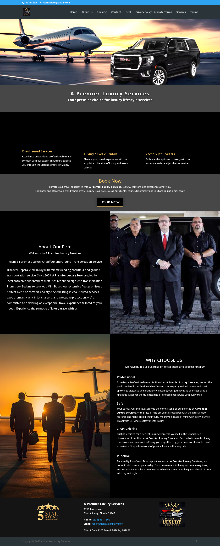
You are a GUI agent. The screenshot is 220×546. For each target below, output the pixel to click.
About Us (86, 12)
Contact (116, 12)
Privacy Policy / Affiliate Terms (154, 12)
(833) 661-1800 (101, 519)
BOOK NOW (110, 202)
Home (73, 12)
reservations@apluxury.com (107, 523)
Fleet (128, 12)
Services (181, 12)
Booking (102, 12)
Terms (194, 12)
